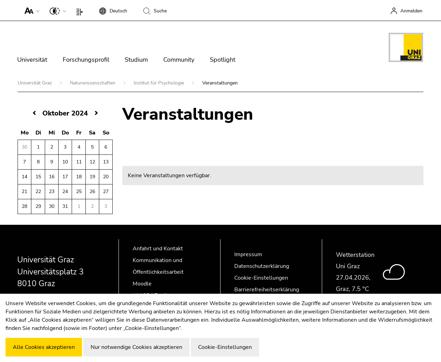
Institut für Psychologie (159, 83)
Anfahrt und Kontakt (158, 248)
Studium (136, 60)
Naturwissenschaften (93, 83)
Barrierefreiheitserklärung (266, 289)
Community (178, 60)
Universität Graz (35, 83)
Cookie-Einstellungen (261, 278)
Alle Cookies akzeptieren (44, 347)
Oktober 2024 (65, 113)
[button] (30, 10)
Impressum (248, 254)
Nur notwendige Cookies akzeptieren (136, 347)
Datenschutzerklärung (261, 266)
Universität (32, 60)
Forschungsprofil (86, 60)
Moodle (142, 284)
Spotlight (222, 60)
